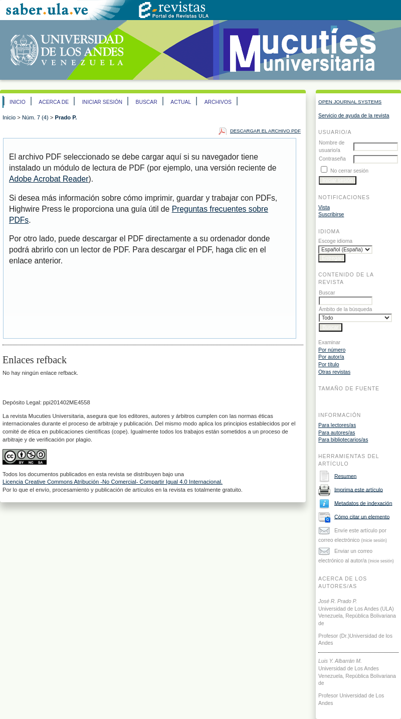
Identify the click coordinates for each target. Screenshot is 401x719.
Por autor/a (331, 357)
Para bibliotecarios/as (343, 440)
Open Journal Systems (349, 101)
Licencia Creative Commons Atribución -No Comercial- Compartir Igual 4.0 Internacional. (113, 482)
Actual (180, 102)
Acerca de (54, 102)
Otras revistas (334, 372)
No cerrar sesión (349, 171)
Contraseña (332, 159)
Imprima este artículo (358, 489)
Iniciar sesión (102, 102)
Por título (328, 364)
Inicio (18, 102)
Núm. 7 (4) (35, 117)
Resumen (345, 476)
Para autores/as (336, 433)
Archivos (218, 102)
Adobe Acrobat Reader (48, 179)
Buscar (146, 102)
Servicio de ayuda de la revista (353, 115)
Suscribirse (331, 214)
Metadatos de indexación (363, 503)
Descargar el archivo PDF (265, 130)
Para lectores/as (337, 425)
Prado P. (66, 117)
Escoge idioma (335, 241)
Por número (331, 350)
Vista (324, 207)
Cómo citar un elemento (361, 516)
